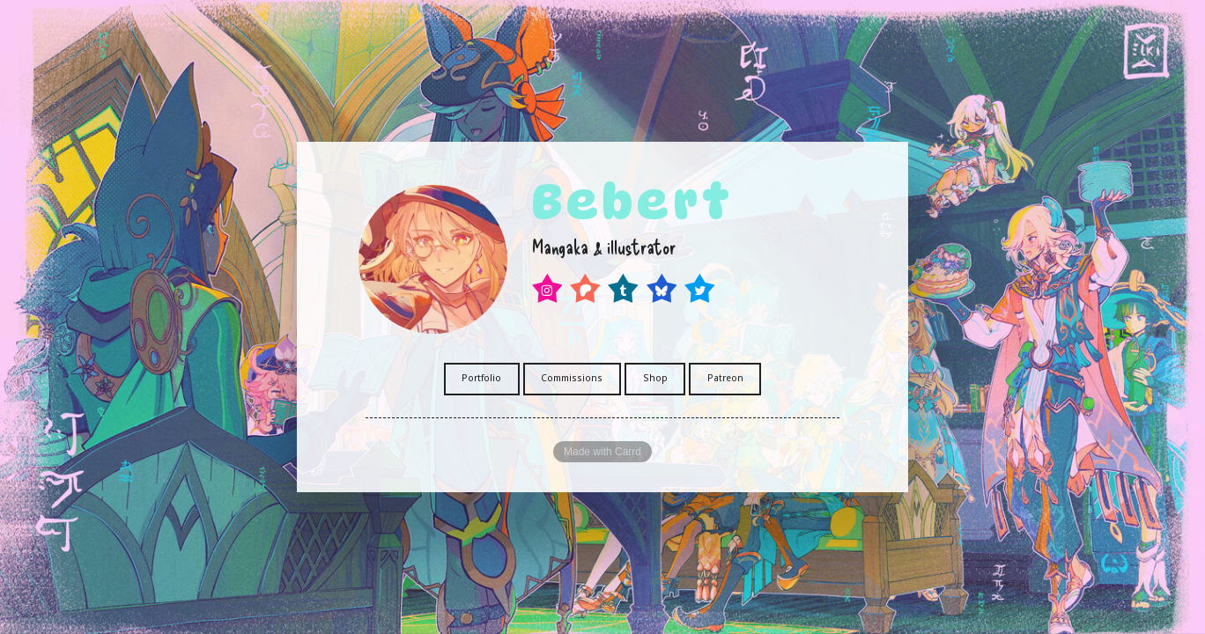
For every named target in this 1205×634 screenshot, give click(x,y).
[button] (547, 288)
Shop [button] (655, 378)
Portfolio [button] (481, 378)
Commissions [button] (571, 378)
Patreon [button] (725, 378)
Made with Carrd (602, 452)
